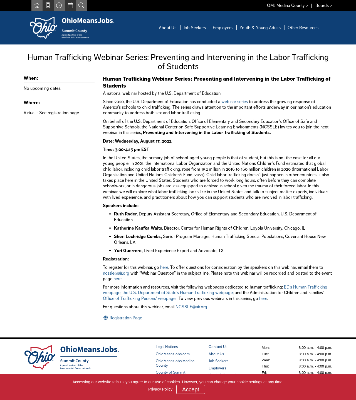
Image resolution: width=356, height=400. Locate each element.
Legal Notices (167, 346)
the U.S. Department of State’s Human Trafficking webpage (177, 292)
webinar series (234, 101)
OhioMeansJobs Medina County (175, 363)
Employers (223, 27)
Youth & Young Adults (260, 27)
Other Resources (303, 27)
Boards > (323, 5)
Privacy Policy (160, 389)
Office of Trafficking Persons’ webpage (139, 298)
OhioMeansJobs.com (173, 354)
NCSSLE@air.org (191, 306)
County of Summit (171, 372)
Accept (190, 389)
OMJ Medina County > (287, 5)
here (164, 267)
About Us (167, 27)
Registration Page (122, 318)
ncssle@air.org (116, 273)
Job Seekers (194, 27)
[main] (178, 191)
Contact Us (218, 346)
